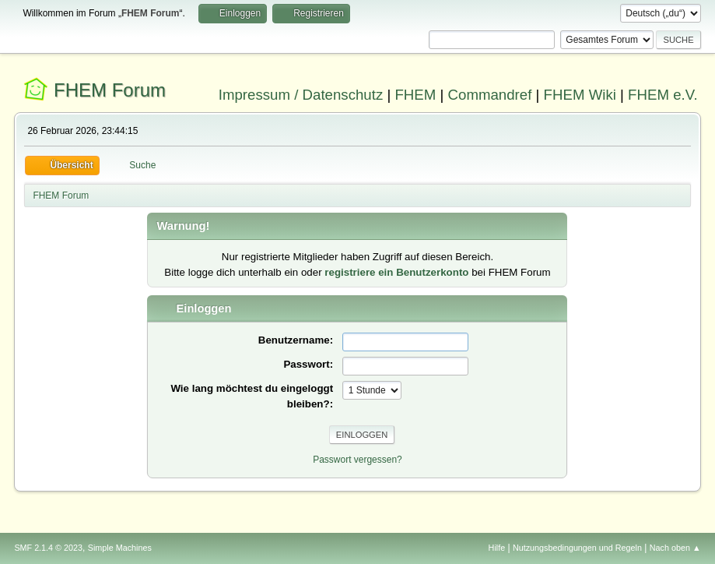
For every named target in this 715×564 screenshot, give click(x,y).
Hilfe (497, 547)
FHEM (415, 94)
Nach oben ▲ (675, 547)
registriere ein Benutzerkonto (396, 272)
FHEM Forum (110, 89)
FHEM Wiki (580, 94)
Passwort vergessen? (357, 459)
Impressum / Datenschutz (301, 94)
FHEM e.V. (663, 94)
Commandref (490, 94)
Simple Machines (120, 547)
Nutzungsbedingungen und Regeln (577, 547)
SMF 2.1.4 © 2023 (48, 547)
